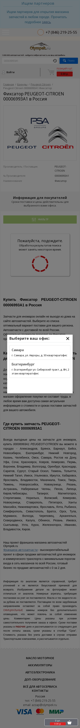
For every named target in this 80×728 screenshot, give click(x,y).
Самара (18, 350)
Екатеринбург (23, 364)
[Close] (68, 338)
